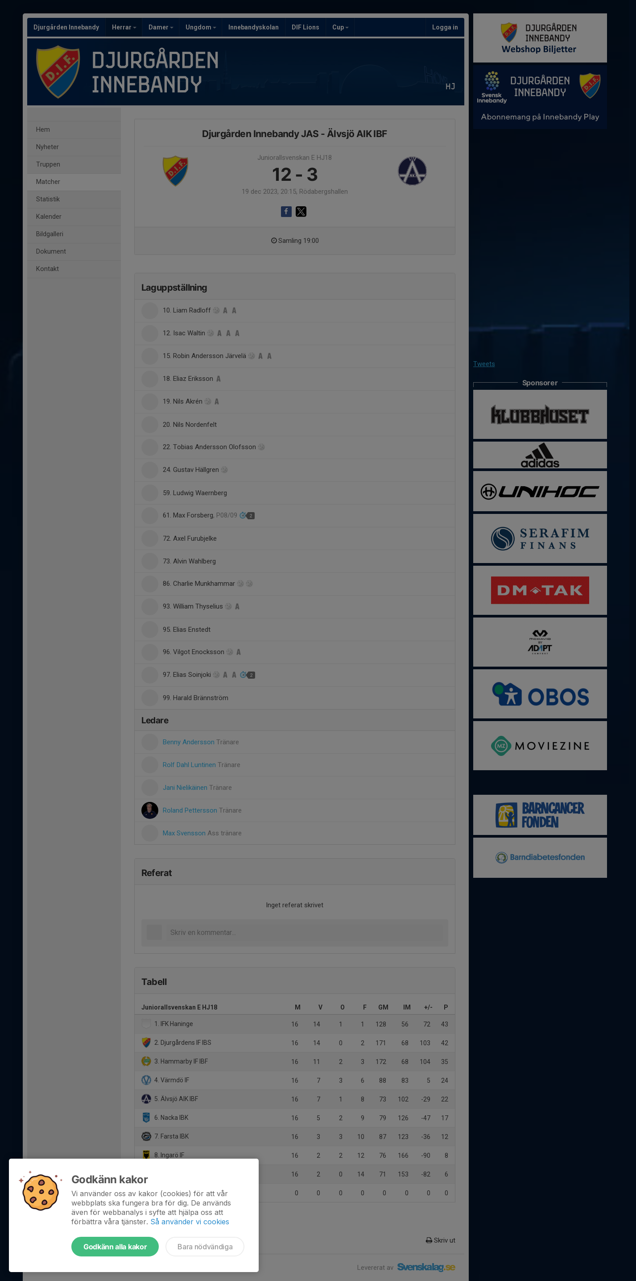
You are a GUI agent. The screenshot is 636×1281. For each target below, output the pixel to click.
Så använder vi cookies (189, 1221)
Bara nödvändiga (205, 1246)
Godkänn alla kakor (115, 1246)
